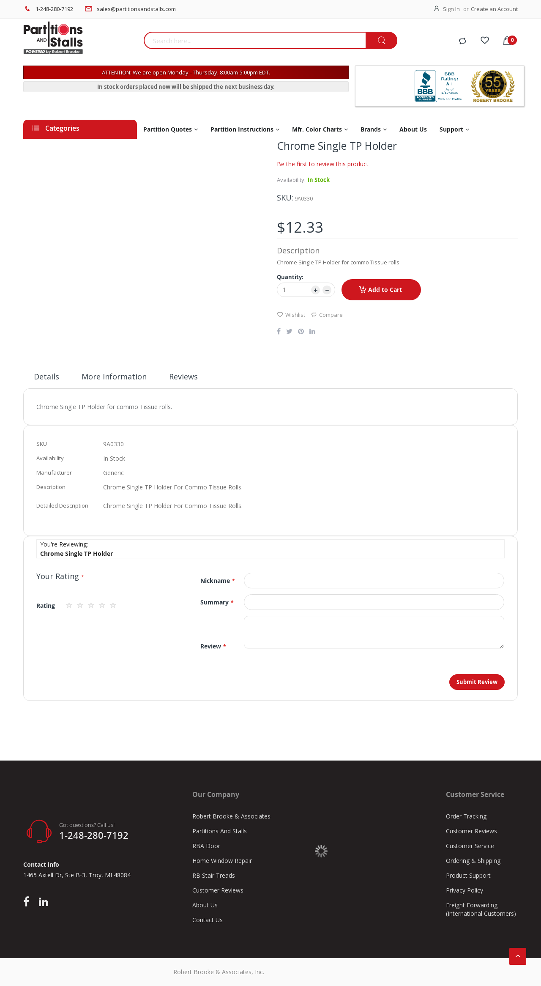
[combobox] (255, 40)
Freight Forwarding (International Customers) (481, 909)
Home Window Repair (222, 861)
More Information (114, 376)
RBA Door (206, 846)
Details (46, 376)
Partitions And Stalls (219, 831)
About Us (205, 905)
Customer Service (470, 846)
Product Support (468, 875)
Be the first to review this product (323, 164)
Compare (327, 314)
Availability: (291, 180)
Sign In (451, 9)
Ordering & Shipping (473, 861)
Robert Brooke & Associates (231, 816)
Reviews (183, 376)
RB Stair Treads (213, 875)
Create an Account (494, 9)
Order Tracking (466, 816)
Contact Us (207, 920)
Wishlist (291, 314)
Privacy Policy (464, 890)
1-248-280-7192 (54, 9)
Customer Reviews (217, 890)
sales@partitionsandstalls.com (136, 9)
